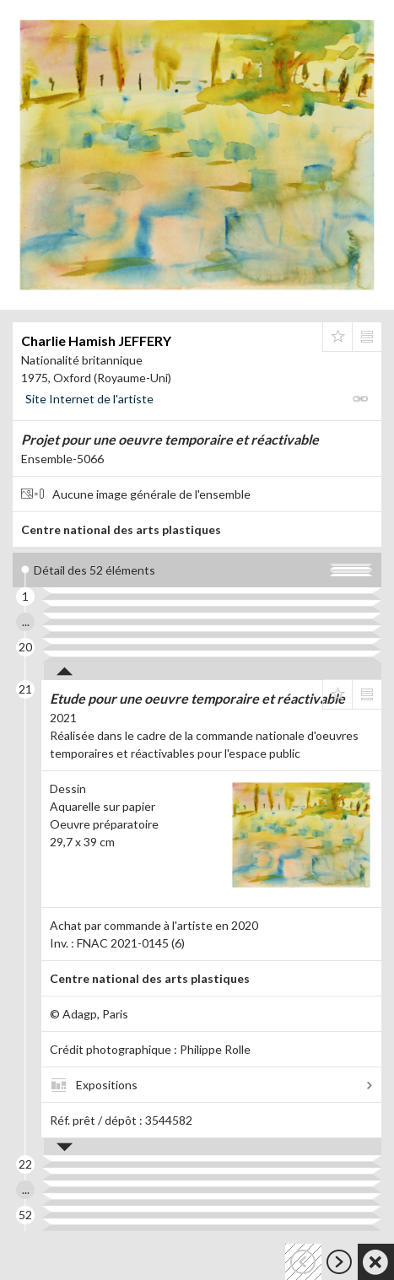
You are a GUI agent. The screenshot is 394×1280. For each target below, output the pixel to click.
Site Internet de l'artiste (89, 399)
